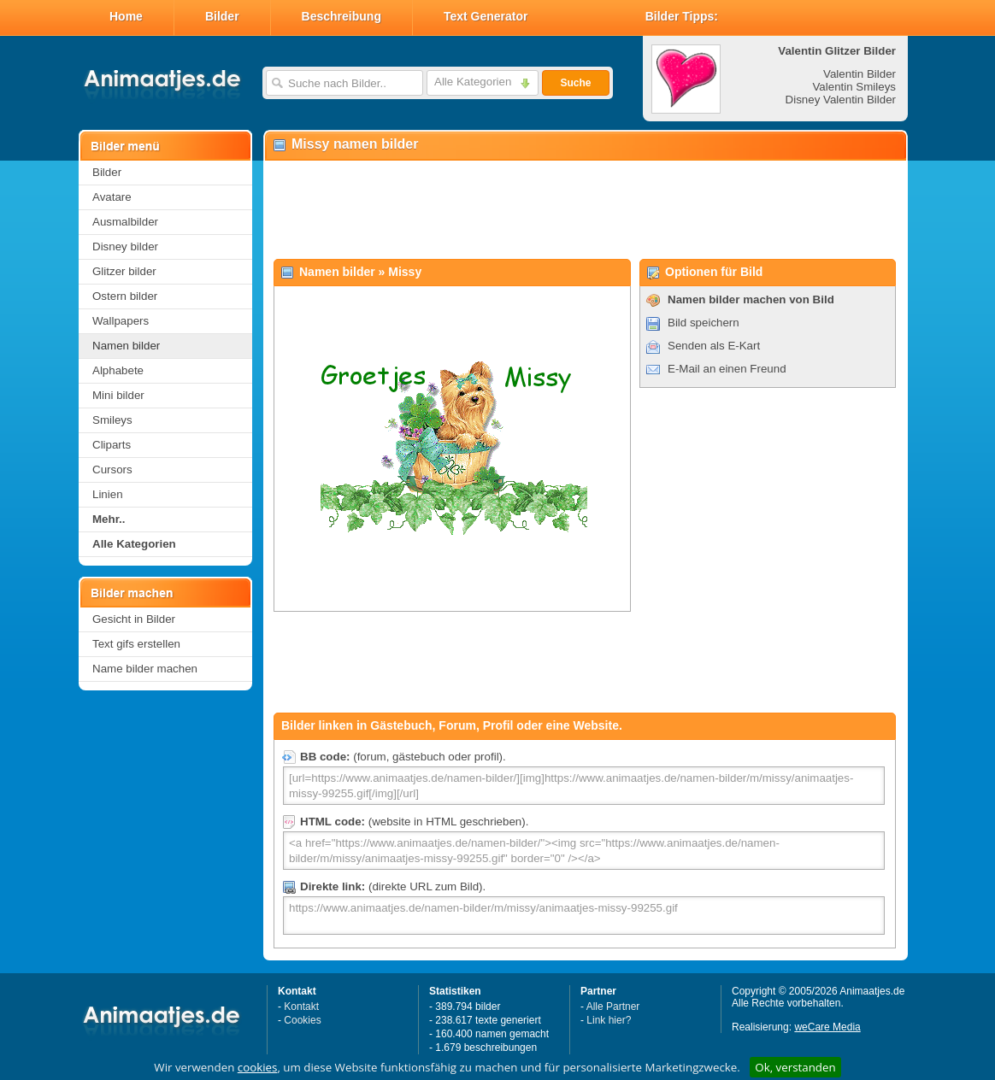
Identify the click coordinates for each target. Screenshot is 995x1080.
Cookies (302, 1020)
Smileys (112, 420)
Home (126, 16)
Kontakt (301, 1006)
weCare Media (827, 1027)
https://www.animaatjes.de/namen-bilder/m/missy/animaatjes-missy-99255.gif (584, 915)
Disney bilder (125, 246)
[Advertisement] (585, 210)
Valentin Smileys (854, 86)
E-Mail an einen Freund (727, 368)
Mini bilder (118, 395)
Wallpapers (120, 320)
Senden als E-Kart (714, 345)
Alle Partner (613, 1006)
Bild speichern (703, 322)
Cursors (112, 469)
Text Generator (486, 16)
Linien (107, 494)
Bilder (222, 16)
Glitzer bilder (124, 271)
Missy (404, 272)
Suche (575, 83)
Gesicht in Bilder (133, 619)
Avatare (112, 197)
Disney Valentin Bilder (841, 99)
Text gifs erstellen (136, 643)
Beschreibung (341, 16)
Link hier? (608, 1020)
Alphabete (118, 370)
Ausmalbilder (125, 221)
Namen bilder (126, 345)
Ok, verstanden (795, 1067)
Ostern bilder (124, 296)
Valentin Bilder (859, 74)
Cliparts (111, 444)
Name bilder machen (144, 668)
